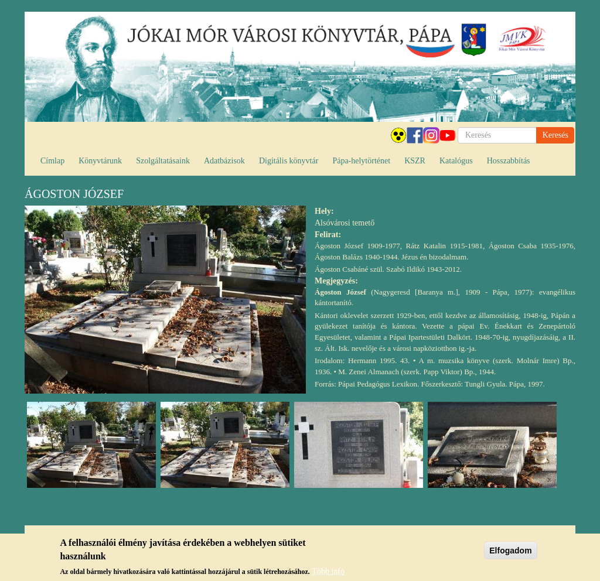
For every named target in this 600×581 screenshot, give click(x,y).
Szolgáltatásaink (163, 160)
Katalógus (456, 160)
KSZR (414, 160)
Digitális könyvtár (289, 160)
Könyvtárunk (100, 160)
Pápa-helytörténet (361, 160)
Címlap (52, 160)
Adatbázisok (224, 160)
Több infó (328, 572)
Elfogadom (510, 551)
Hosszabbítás (508, 160)
